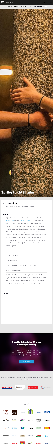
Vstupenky (24, 7)
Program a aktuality (12, 7)
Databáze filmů (39, 7)
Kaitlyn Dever (10, 221)
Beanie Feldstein (25, 221)
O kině (30, 7)
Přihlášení (45, 2)
